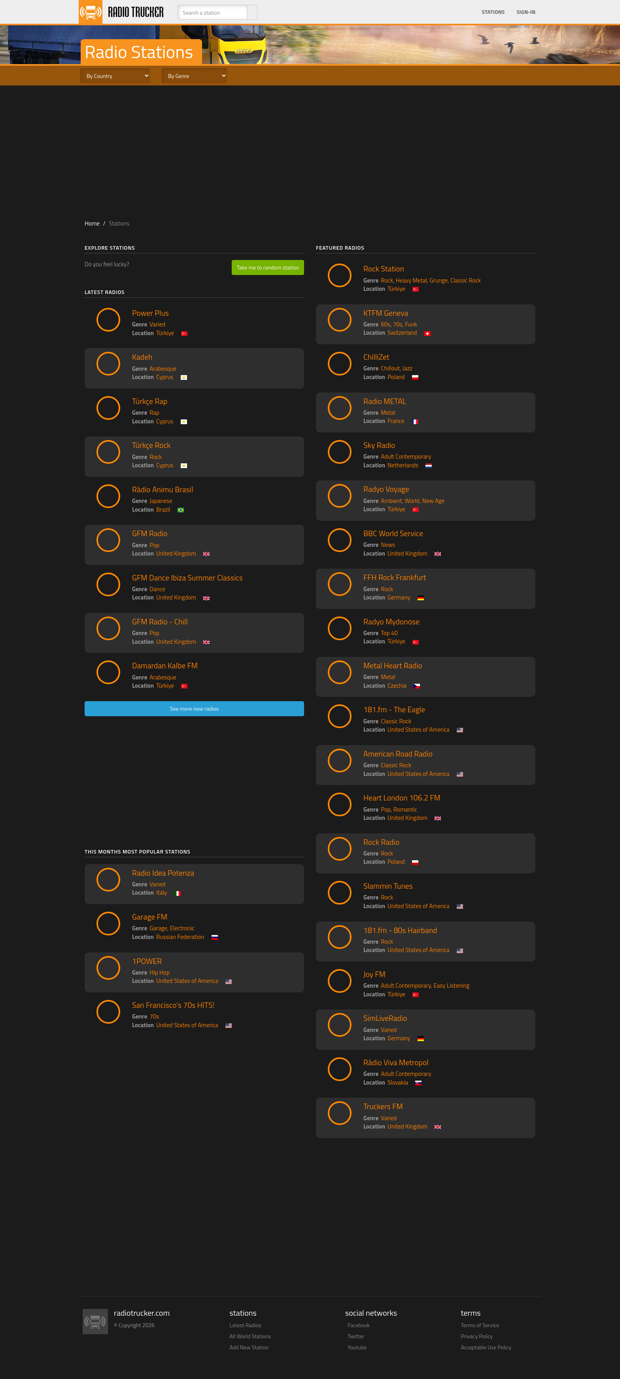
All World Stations (250, 1336)
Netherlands (403, 465)
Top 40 (389, 632)
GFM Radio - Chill (160, 622)
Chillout (390, 368)
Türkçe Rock (151, 445)
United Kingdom (176, 553)
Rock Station (383, 269)
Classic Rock (465, 280)
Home (92, 223)
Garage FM (149, 917)
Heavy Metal (411, 280)
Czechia (397, 685)
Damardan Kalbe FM (165, 665)
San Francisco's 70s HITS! (173, 1005)
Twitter (356, 1336)
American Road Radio (398, 754)
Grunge (439, 280)
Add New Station (249, 1347)
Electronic (182, 928)
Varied (157, 324)
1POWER (147, 961)
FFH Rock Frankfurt (394, 577)
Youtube (357, 1347)
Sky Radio (379, 445)
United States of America (187, 980)
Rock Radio (381, 842)
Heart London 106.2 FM (401, 798)
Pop (154, 545)
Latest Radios (245, 1325)
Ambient (391, 500)
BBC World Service (393, 533)
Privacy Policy (477, 1336)
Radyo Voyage (386, 489)
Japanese (160, 500)
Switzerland (402, 332)
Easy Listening (452, 985)
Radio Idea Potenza (163, 873)
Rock (155, 456)
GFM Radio (150, 533)
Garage (158, 928)
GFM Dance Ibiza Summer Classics (187, 578)
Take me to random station (268, 267)
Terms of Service (480, 1325)
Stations (493, 12)
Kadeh (142, 357)
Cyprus (164, 376)
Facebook (359, 1325)
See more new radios (194, 708)
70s (154, 1016)
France (396, 420)
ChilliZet (376, 357)
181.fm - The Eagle (394, 709)
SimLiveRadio (385, 1018)
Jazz (408, 368)
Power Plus (150, 313)
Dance (157, 589)
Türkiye (165, 333)
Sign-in (525, 12)
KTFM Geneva (385, 313)
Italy (161, 892)
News (388, 544)
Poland (396, 376)
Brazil (163, 509)
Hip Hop (159, 972)
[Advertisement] (310, 148)
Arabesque (162, 368)
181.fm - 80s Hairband (400, 930)
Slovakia (398, 1082)
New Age (433, 500)
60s (385, 324)
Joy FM (374, 974)
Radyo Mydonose (391, 622)
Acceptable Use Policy (486, 1347)
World (412, 500)
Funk (411, 324)
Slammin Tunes (388, 886)
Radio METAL (384, 401)
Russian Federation (180, 936)
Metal (388, 412)
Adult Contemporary (406, 456)
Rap (154, 412)
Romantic (405, 809)
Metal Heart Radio (392, 665)
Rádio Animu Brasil (162, 489)
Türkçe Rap (149, 401)
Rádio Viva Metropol (396, 1062)
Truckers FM (383, 1106)
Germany (399, 597)
